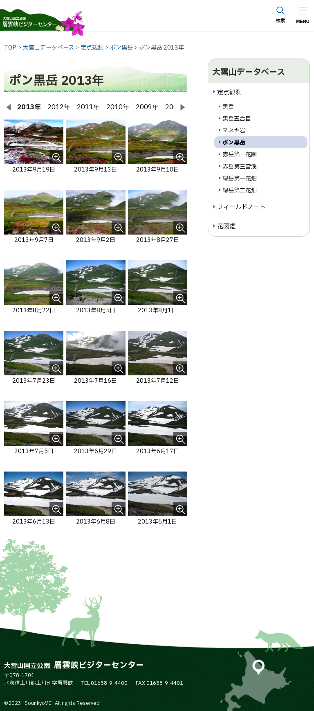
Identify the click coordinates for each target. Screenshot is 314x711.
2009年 (147, 107)
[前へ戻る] (9, 107)
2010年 (117, 107)
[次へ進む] (182, 107)
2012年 (58, 107)
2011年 (88, 107)
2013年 (29, 107)
